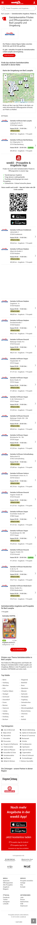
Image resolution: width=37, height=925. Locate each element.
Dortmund (5, 697)
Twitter (5, 899)
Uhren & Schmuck (27, 755)
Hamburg (5, 683)
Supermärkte (25, 752)
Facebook (6, 897)
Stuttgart (4, 694)
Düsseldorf (5, 700)
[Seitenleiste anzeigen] (33, 920)
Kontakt (22, 887)
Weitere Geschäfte (26, 761)
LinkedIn (5, 904)
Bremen (4, 705)
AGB (21, 904)
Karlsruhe (23, 694)
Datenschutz (24, 902)
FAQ (21, 885)
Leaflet (15, 102)
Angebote (6, 887)
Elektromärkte (7, 747)
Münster (23, 691)
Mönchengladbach (26, 708)
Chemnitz (23, 714)
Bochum (4, 719)
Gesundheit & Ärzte (8, 752)
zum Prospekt (9, 55)
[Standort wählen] (34, 2)
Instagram (6, 902)
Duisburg (4, 717)
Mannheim (24, 688)
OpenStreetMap (24, 102)
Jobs (21, 897)
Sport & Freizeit (26, 750)
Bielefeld (23, 683)
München (5, 685)
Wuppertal (24, 680)
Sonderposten (25, 744)
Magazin (5, 889)
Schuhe (23, 741)
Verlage (22, 883)
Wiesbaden (24, 697)
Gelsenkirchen (25, 702)
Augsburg (23, 700)
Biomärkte (5, 738)
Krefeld (23, 719)
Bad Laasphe (5, 14)
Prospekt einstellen (26, 881)
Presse (22, 899)
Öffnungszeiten (8, 883)
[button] (31, 75)
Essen (4, 702)
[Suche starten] (3, 8)
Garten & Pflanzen (8, 750)
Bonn (22, 685)
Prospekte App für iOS (18, 845)
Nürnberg (5, 714)
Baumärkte (6, 735)
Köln (3, 688)
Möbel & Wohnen (8, 761)
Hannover (5, 708)
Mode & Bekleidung (27, 730)
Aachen (23, 705)
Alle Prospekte (18, 649)
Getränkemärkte (7, 755)
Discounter (6, 741)
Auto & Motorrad (8, 730)
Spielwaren (25, 747)
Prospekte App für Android (18, 842)
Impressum (24, 906)
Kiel (22, 717)
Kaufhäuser (6, 758)
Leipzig (4, 711)
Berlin (21, 3)
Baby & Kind (6, 733)
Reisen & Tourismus (27, 735)
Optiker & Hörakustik (28, 733)
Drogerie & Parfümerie (9, 744)
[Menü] (2, 2)
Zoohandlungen (26, 758)
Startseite (6, 881)
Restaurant (24, 738)
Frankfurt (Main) (7, 691)
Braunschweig (25, 711)
